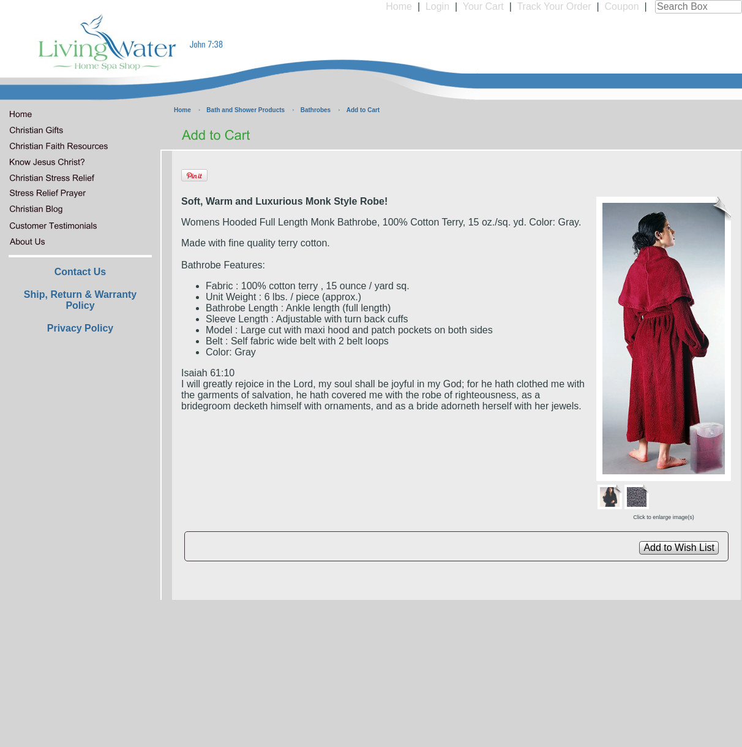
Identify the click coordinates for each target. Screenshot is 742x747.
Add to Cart (363, 110)
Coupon (622, 6)
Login (437, 6)
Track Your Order (554, 6)
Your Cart (483, 6)
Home (399, 6)
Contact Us (80, 272)
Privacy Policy (80, 328)
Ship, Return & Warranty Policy (80, 300)
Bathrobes (316, 110)
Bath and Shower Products (245, 110)
